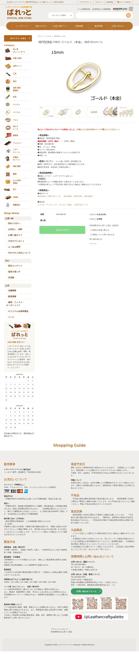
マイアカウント (85, 2)
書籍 (14, 174)
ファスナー (17, 143)
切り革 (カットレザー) (19, 50)
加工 (14, 189)
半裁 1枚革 (17, 58)
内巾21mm (78, 196)
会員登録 (109, 2)
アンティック (51, 205)
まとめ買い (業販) (17, 181)
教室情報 (99, 26)
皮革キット (17, 66)
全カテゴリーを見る (18, 38)
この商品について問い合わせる (102, 235)
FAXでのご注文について (19, 253)
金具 (14, 97)
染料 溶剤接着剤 (17, 89)
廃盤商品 (16, 205)
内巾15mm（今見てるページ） (49, 196)
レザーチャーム (16, 151)
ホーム (40, 36)
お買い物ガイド (60, 26)
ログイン (98, 2)
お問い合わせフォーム (86, 591)
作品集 (11, 277)
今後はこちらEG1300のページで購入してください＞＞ (98, 129)
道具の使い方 (14, 272)
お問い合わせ (118, 26)
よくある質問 (14, 247)
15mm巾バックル (60, 36)
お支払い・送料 (15, 229)
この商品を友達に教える (99, 230)
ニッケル (41, 205)
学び (7, 261)
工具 (14, 74)
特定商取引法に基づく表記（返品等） (105, 225)
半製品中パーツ (16, 158)
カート (122, 2)
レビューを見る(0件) (98, 214)
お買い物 (9, 218)
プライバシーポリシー (60, 629)
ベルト (15, 120)
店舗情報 (79, 26)
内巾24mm (88, 196)
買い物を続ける (96, 239)
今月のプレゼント (16, 241)
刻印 (14, 81)
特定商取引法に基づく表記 (61, 632)
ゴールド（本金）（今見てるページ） (74, 205)
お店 (7, 285)
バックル (48, 36)
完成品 (15, 197)
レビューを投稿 (96, 219)
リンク (11, 317)
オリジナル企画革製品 (18, 311)
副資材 (15, 135)
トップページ (22, 26)
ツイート (93, 244)
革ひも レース (15, 127)
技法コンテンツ (15, 266)
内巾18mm (68, 196)
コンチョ (16, 104)
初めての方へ (42, 26)
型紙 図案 (17, 166)
